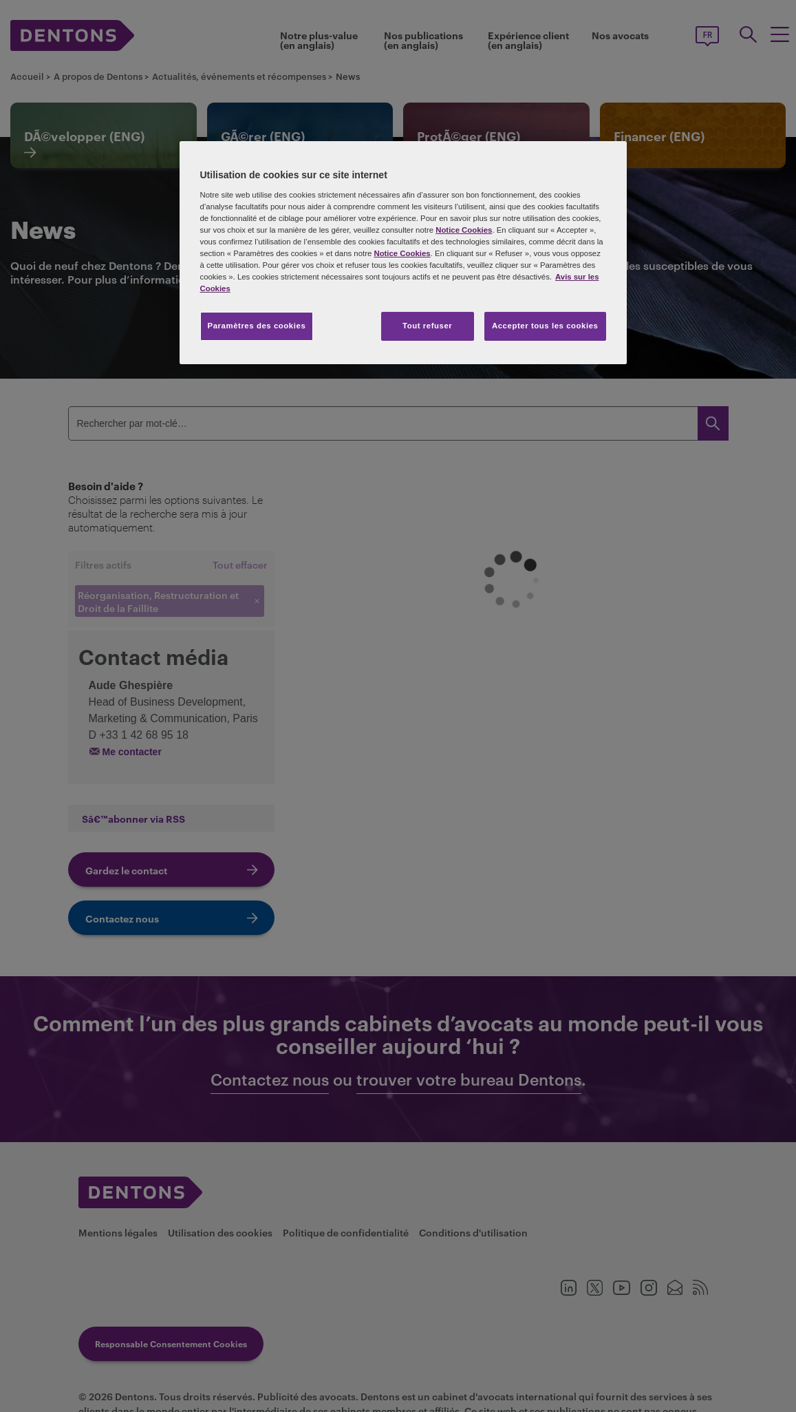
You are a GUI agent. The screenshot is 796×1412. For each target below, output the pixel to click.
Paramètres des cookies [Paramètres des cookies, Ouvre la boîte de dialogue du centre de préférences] (257, 326)
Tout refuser (427, 326)
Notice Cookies (463, 230)
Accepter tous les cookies (545, 326)
